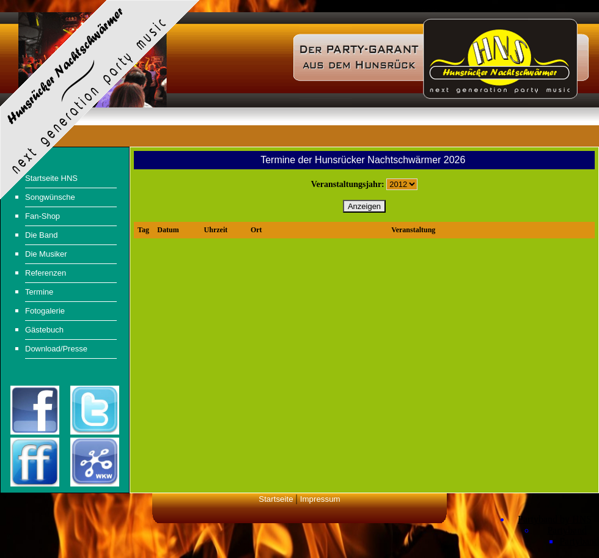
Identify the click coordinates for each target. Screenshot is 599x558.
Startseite (276, 499)
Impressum (320, 499)
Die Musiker (46, 254)
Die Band (41, 235)
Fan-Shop (42, 216)
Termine (39, 291)
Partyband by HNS (555, 519)
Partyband (567, 530)
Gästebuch (44, 329)
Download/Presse (56, 348)
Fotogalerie (45, 310)
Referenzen (45, 272)
